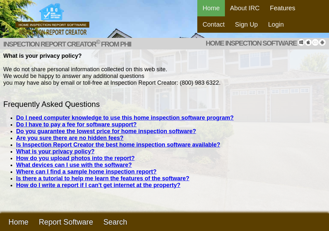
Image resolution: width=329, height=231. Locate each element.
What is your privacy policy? (55, 151)
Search (115, 222)
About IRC (245, 8)
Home (210, 8)
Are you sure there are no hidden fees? (69, 138)
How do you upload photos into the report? (75, 158)
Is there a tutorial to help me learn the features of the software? (102, 178)
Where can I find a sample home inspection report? (86, 171)
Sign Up (246, 24)
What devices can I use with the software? (74, 165)
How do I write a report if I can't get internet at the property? (98, 185)
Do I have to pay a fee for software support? (76, 124)
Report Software (66, 222)
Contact (213, 24)
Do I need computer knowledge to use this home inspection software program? (125, 118)
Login (276, 24)
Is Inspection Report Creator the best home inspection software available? (118, 144)
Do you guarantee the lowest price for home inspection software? (106, 131)
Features (282, 8)
